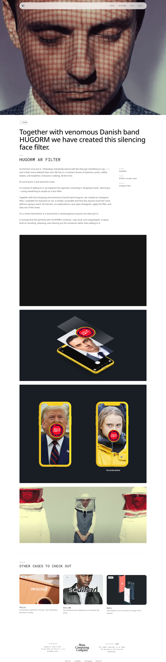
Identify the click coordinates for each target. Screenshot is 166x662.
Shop (132, 6)
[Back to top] (82, 648)
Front (112, 6)
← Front (24, 122)
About (140, 6)
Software (122, 6)
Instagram (88, 661)
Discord (98, 661)
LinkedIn (77, 661)
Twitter (68, 661)
